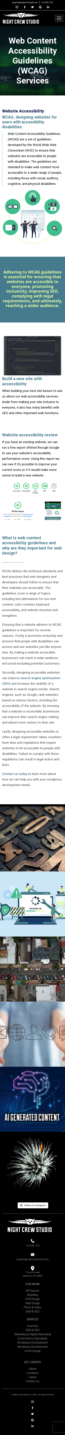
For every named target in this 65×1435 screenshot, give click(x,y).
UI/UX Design (33, 1351)
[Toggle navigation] (59, 18)
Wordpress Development (32, 1342)
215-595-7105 (47, 2)
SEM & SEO (33, 1311)
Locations (33, 1373)
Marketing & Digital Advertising (32, 1334)
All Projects (32, 1290)
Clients (33, 1368)
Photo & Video (32, 1307)
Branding (32, 1294)
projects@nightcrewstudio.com (25, 2)
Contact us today (15, 774)
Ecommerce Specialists (32, 1338)
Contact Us (32, 1381)
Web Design (32, 1303)
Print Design (32, 1299)
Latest (32, 1377)
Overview (32, 1326)
